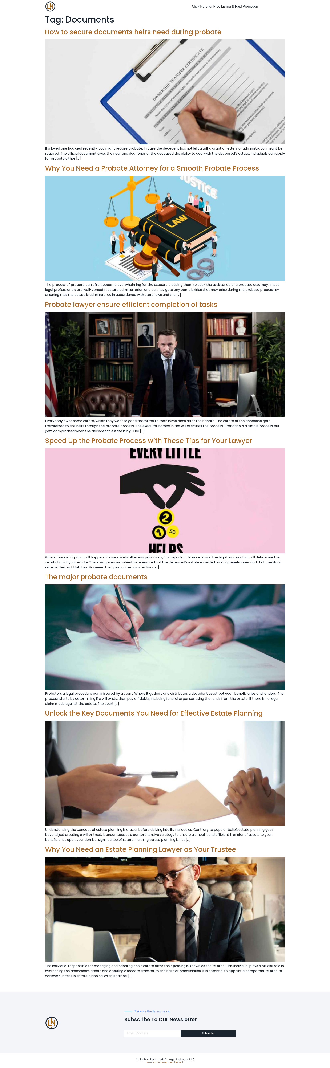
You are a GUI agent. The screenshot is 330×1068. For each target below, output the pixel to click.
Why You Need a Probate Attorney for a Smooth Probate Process (152, 168)
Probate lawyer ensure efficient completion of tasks (131, 304)
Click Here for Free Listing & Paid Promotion (225, 6)
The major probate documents (96, 577)
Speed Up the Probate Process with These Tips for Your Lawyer (148, 440)
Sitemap (151, 1062)
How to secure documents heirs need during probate (133, 32)
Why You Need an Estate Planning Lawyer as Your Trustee (140, 849)
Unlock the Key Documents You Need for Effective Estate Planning (154, 713)
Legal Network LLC (181, 1059)
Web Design (162, 1062)
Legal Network (176, 1062)
